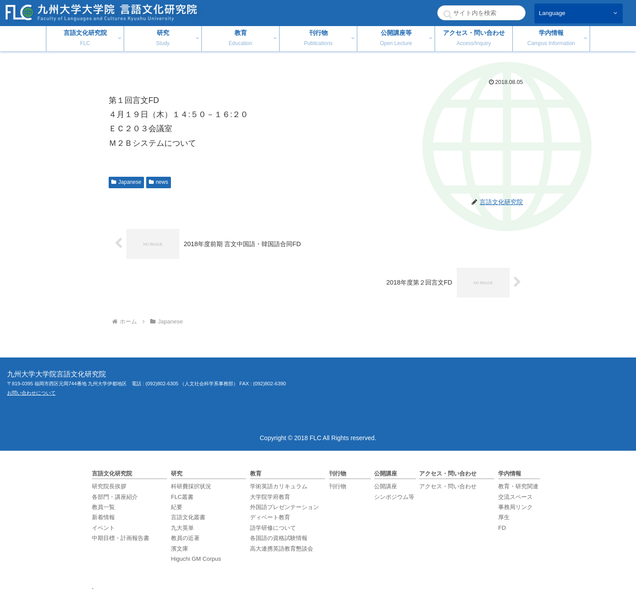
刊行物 (337, 486)
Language (552, 13)
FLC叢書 (182, 497)
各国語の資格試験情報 (278, 538)
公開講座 (385, 486)
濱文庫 (179, 548)
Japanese (126, 182)
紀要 (176, 507)
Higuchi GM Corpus (196, 558)
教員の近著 (185, 538)
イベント (103, 528)
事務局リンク (515, 507)
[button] (447, 14)
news (158, 182)
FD (502, 528)
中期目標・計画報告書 (120, 538)
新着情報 (103, 517)
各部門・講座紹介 (115, 497)
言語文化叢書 (188, 517)
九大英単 (182, 528)
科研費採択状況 (191, 486)
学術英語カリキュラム (278, 486)
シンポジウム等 (394, 497)
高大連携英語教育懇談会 (281, 548)
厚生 (504, 517)
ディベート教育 (270, 517)
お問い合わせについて (31, 392)
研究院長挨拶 (109, 486)
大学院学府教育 (270, 497)
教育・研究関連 (518, 486)
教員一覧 (103, 507)
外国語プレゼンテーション (284, 507)
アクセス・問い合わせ (448, 486)
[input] (481, 12)
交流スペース (515, 497)
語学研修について (273, 528)
